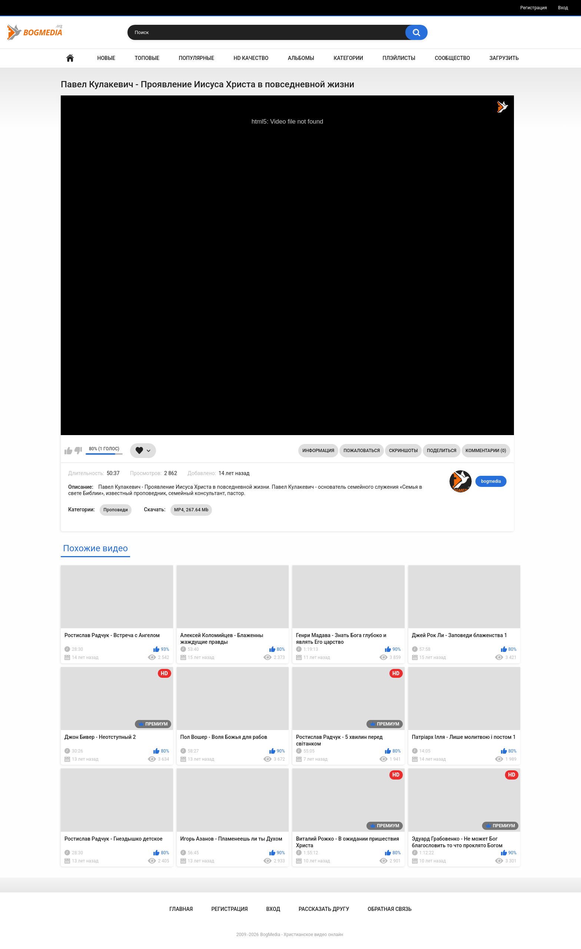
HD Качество (250, 58)
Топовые (147, 58)
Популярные (196, 58)
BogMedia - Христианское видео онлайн (301, 934)
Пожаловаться (361, 450)
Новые (106, 58)
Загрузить (504, 58)
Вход (563, 7)
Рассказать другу (324, 909)
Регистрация (533, 7)
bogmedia (491, 481)
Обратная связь (389, 909)
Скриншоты (403, 450)
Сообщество (452, 58)
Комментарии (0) (486, 450)
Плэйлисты (399, 58)
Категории (348, 58)
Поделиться (441, 450)
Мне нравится (68, 450)
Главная (70, 58)
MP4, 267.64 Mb (191, 509)
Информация (318, 450)
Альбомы (301, 58)
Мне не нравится (78, 450)
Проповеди (115, 509)
